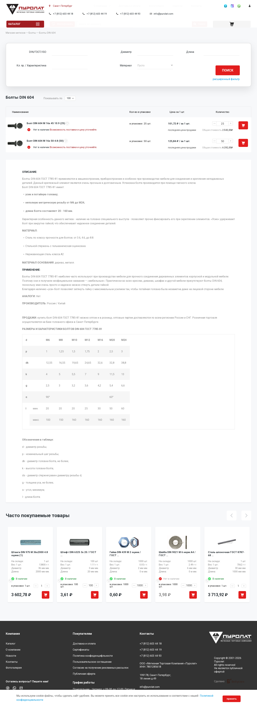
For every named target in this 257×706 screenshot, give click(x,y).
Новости (165, 5)
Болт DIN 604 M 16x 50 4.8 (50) (45, 146)
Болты (32, 37)
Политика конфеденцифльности (93, 655)
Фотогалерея (143, 5)
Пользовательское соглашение (92, 661)
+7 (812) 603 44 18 (62, 13)
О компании (88, 5)
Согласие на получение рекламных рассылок (100, 667)
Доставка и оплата (117, 5)
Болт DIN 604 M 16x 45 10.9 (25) (46, 128)
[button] (155, 70)
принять (231, 698)
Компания (13, 633)
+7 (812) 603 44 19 (96, 13)
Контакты (183, 5)
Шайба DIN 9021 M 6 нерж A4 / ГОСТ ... (177, 563)
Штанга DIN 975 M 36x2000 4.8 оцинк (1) (29, 563)
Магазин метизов (15, 37)
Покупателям (82, 633)
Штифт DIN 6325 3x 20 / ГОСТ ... (78, 563)
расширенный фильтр (226, 84)
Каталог (18, 24)
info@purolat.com (163, 13)
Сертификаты (81, 649)
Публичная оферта (84, 673)
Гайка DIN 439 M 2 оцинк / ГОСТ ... (125, 563)
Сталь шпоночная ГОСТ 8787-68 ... (226, 563)
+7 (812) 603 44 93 (129, 13)
